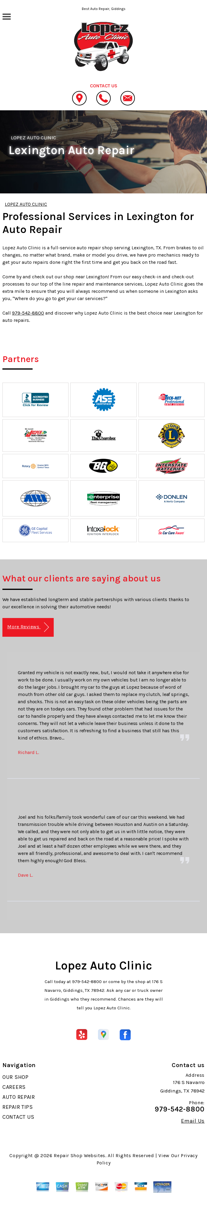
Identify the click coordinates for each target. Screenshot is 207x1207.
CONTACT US (18, 1117)
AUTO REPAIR (18, 1097)
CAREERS (14, 1087)
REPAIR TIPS (17, 1107)
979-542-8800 (28, 313)
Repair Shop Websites (79, 1155)
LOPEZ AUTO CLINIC (33, 137)
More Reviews (28, 627)
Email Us (193, 1121)
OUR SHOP (15, 1077)
